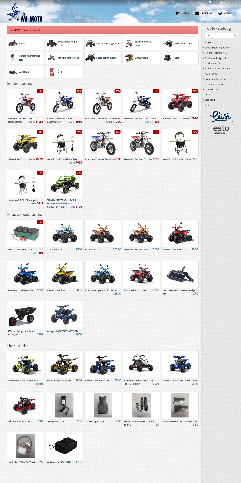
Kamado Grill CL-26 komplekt (61, 159)
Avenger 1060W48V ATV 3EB (62, 331)
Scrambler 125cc (55, 249)
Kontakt (224, 13)
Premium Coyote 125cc (136, 249)
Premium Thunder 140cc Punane (102, 118)
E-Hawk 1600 (169, 118)
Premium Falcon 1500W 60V (23, 380)
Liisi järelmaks (221, 116)
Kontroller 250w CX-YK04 (21, 462)
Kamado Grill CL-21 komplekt (23, 200)
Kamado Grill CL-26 (172, 159)
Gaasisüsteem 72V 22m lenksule (179, 421)
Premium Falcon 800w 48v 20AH (179, 380)
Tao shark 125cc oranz (136, 290)
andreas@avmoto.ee (221, 2)
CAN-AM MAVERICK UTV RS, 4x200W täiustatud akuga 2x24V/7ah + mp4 (61, 203)
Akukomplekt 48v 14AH (58, 462)
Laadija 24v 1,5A (55, 421)
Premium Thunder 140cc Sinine (140, 118)
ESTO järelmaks (221, 130)
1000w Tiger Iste (94, 421)
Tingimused (203, 13)
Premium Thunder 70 (96, 159)
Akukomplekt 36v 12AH (20, 249)
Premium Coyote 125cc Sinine (101, 290)
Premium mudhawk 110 (174, 249)
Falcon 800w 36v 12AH (58, 380)
